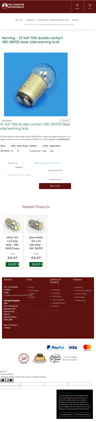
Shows (32, 297)
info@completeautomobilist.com (18, 295)
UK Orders (56, 290)
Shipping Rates (58, 303)
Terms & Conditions (83, 291)
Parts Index (34, 291)
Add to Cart (55, 186)
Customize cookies (82, 414)
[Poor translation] (9, 380)
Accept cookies (66, 414)
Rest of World (58, 300)
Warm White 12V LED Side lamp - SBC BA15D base (36, 245)
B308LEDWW (64, 139)
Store (31, 287)
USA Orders (57, 296)
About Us (79, 287)
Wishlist (65, 120)
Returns (55, 306)
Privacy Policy (81, 294)
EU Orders (56, 293)
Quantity (19, 167)
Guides (32, 294)
